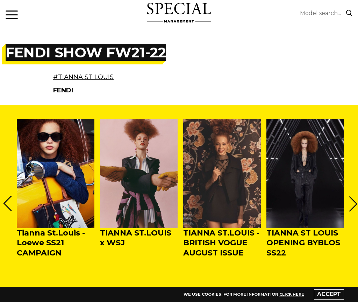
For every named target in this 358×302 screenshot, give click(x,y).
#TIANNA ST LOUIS (83, 77)
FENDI (63, 90)
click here (291, 294)
